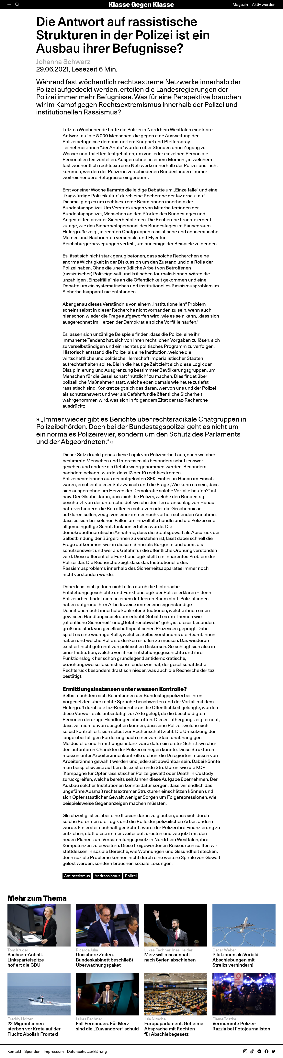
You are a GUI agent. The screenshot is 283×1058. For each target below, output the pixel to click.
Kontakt (14, 1051)
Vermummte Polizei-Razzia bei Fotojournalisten (241, 1026)
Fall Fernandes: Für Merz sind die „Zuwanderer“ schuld (107, 1026)
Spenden (32, 1051)
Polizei (131, 875)
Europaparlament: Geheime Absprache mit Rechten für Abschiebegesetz (173, 1029)
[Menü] (9, 4)
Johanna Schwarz (63, 62)
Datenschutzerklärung (87, 1051)
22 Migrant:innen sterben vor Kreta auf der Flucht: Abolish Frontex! (34, 1029)
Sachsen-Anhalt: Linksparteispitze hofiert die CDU (25, 960)
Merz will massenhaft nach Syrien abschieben (170, 957)
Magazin (240, 4)
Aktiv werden (264, 4)
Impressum (54, 1051)
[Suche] (17, 4)
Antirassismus (77, 875)
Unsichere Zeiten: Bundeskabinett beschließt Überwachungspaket (104, 960)
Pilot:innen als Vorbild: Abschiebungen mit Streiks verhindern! (236, 960)
